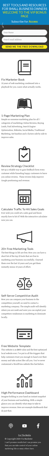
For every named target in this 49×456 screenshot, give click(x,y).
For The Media (24, 435)
